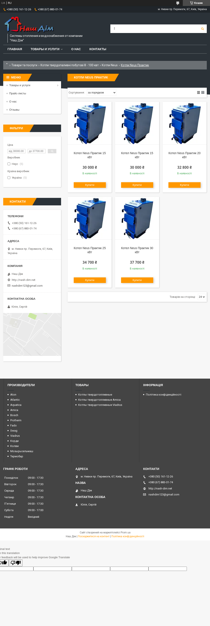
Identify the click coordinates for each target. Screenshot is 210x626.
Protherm (15, 420)
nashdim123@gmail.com (27, 285)
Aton (13, 394)
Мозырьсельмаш (21, 451)
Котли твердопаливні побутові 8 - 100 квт (69, 65)
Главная (15, 49)
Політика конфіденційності (163, 394)
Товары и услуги (45, 49)
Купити (89, 185)
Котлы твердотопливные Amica (99, 399)
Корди (14, 440)
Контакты (97, 49)
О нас (76, 49)
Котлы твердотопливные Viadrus (100, 404)
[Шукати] (202, 28)
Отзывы (14, 109)
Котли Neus (110, 65)
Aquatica (15, 404)
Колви (14, 446)
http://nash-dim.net (23, 279)
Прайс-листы (17, 93)
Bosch (14, 415)
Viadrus (15, 435)
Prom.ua (125, 532)
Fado (13, 425)
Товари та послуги (24, 65)
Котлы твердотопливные (95, 394)
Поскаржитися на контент (94, 536)
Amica (14, 410)
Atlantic (15, 399)
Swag (13, 430)
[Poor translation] (15, 562)
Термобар (16, 456)
